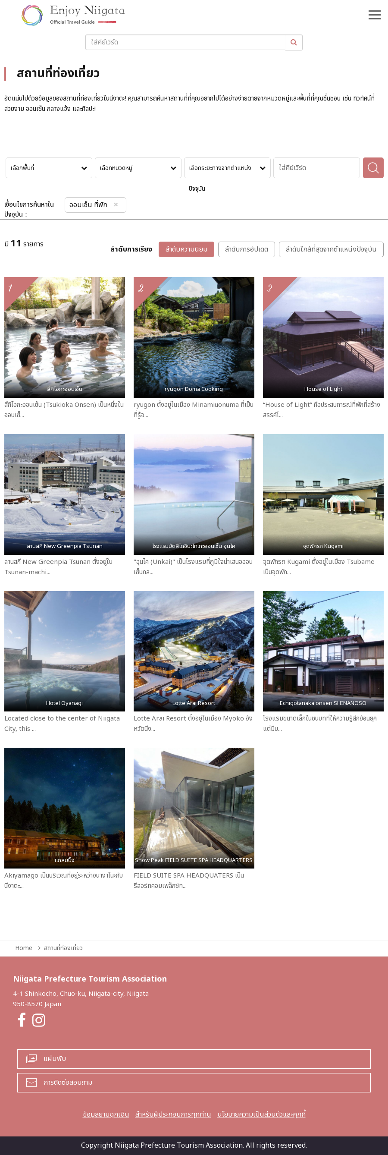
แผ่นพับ (55, 1059)
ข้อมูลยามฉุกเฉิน (106, 1114)
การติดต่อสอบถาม (68, 1082)
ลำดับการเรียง (131, 250)
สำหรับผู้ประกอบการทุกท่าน (173, 1114)
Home (23, 948)
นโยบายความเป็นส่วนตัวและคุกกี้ (261, 1114)
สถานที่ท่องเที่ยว (63, 948)
